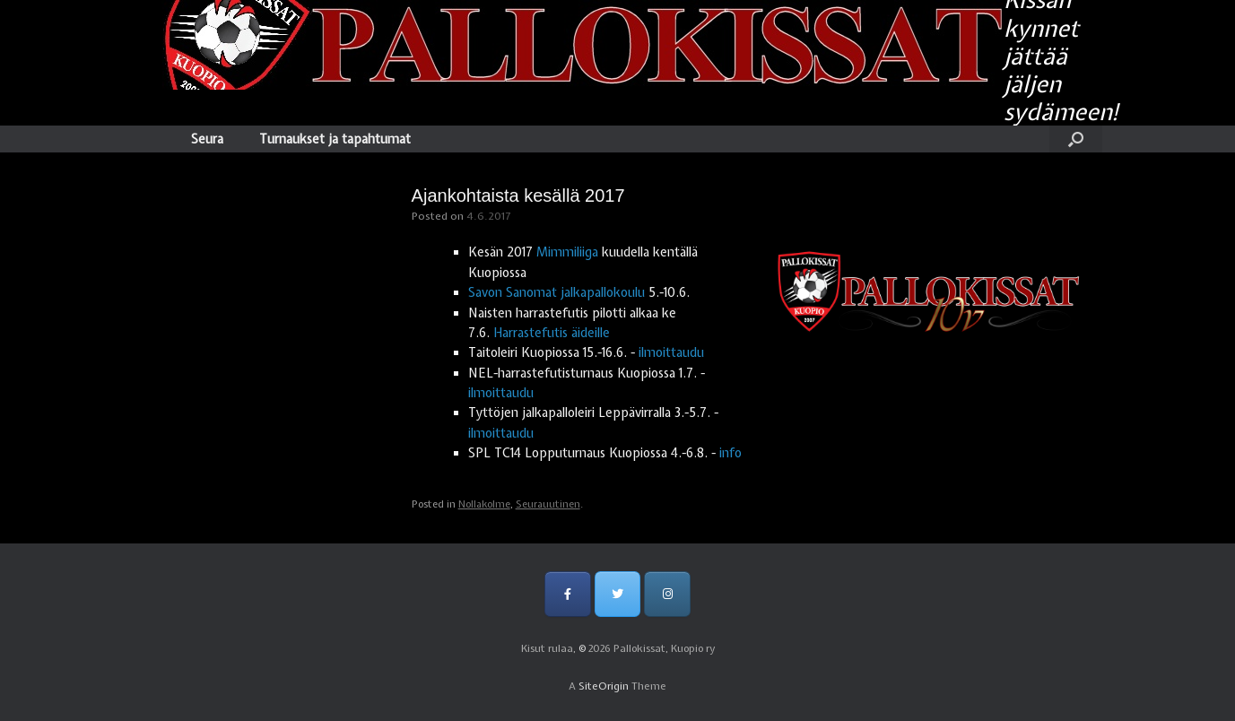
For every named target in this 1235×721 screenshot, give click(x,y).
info (730, 453)
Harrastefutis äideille (551, 333)
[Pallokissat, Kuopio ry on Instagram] (667, 594)
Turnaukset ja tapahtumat (335, 139)
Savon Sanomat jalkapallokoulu (556, 292)
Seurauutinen (548, 504)
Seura (207, 139)
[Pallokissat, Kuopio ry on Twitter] (617, 594)
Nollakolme (484, 504)
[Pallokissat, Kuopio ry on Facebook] (567, 594)
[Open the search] (1075, 139)
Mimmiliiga (567, 252)
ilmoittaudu (671, 352)
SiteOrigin (603, 686)
